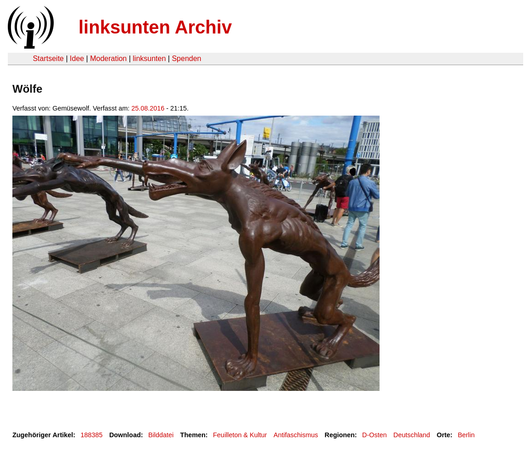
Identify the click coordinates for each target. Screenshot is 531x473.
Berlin (466, 435)
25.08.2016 (147, 108)
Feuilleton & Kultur (240, 435)
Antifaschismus (296, 435)
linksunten (149, 58)
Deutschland (411, 435)
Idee (77, 58)
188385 (92, 435)
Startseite (48, 58)
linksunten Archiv (155, 27)
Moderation (108, 58)
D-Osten (374, 435)
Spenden (186, 58)
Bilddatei (160, 435)
